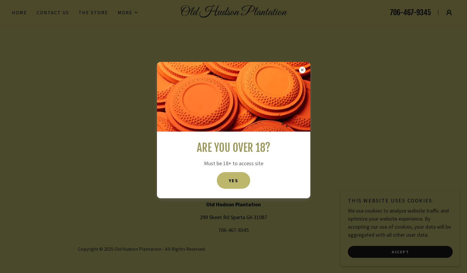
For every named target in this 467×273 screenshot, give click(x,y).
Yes (233, 180)
